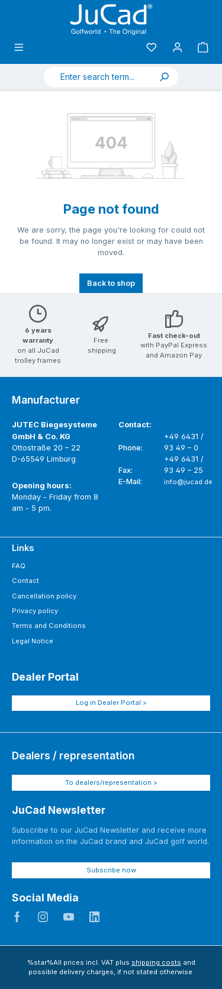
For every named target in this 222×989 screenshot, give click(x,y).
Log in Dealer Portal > (111, 702)
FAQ (18, 566)
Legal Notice (32, 641)
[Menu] (19, 47)
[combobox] (97, 77)
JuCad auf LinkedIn (94, 916)
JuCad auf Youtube (68, 916)
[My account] (178, 47)
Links (23, 548)
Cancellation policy (44, 596)
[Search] (164, 77)
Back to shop (111, 283)
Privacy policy (35, 611)
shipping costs (156, 962)
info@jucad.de (188, 482)
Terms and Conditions (49, 625)
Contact (25, 580)
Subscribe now (111, 870)
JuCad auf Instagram (43, 916)
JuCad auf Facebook (17, 916)
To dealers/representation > (111, 782)
